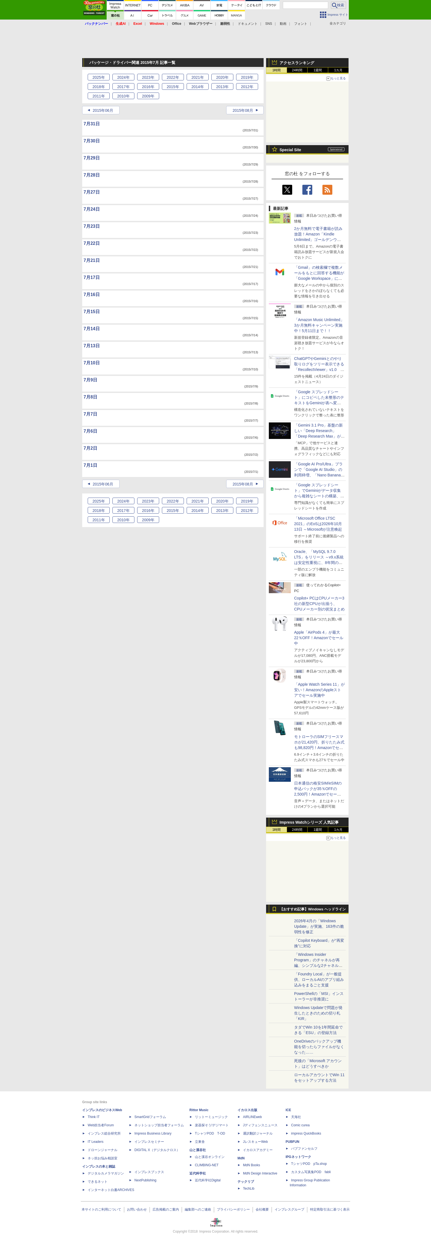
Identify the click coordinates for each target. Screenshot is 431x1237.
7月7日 (90, 414)
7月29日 (92, 158)
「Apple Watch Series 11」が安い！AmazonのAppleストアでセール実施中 (319, 690)
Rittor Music (198, 1110)
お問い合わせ (137, 1209)
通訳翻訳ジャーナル (258, 1133)
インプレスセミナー (149, 1142)
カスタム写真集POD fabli (311, 1172)
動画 (283, 24)
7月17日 (92, 277)
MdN (241, 1158)
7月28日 (92, 175)
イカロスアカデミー (258, 1150)
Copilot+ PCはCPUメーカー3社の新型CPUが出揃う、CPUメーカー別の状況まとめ (319, 603)
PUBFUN (292, 1142)
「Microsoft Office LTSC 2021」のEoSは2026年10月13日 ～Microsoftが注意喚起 (318, 523)
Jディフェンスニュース (260, 1125)
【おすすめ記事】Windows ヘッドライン (313, 909)
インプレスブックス (149, 1172)
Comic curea (300, 1125)
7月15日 (92, 311)
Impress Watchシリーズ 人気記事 (309, 822)
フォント (300, 24)
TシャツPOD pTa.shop (309, 1164)
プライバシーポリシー (233, 1209)
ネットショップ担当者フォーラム (159, 1125)
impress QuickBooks (306, 1133)
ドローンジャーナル (102, 1150)
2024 (123, 77)
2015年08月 (243, 110)
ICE (288, 1110)
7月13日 (92, 345)
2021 (197, 77)
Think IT (94, 1117)
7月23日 (92, 226)
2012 (247, 87)
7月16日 (92, 294)
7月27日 (92, 192)
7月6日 (90, 431)
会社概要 (262, 1209)
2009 (148, 96)
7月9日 (90, 380)
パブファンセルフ (304, 1149)
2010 (123, 96)
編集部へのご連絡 (198, 1209)
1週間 (318, 70)
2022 (173, 77)
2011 (98, 96)
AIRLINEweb (252, 1117)
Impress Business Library (153, 1133)
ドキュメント (248, 24)
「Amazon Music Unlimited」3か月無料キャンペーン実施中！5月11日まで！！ (319, 325)
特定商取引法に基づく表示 (330, 1209)
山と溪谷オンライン (210, 1157)
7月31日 (92, 123)
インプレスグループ (289, 1209)
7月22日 (92, 243)
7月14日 (92, 328)
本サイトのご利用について (101, 1209)
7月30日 (92, 141)
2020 (222, 77)
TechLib (248, 1188)
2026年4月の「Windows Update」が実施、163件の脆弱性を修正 (319, 926)
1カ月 (338, 70)
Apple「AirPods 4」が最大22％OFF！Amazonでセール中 (318, 637)
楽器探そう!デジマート (212, 1125)
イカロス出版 (247, 1110)
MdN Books (251, 1165)
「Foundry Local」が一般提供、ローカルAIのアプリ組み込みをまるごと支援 (319, 979)
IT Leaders (95, 1142)
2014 (197, 87)
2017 (123, 87)
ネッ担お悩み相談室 (102, 1158)
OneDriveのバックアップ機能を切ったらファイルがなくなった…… (319, 1046)
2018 (98, 87)
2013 (222, 87)
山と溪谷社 (197, 1150)
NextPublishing (145, 1180)
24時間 (297, 70)
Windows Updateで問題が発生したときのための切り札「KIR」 (318, 1013)
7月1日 (90, 465)
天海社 (296, 1117)
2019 (247, 77)
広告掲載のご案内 (166, 1209)
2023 (148, 77)
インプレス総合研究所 (104, 1133)
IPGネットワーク (298, 1157)
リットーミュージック (211, 1117)
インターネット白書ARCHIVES (111, 1190)
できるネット (97, 1182)
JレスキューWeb (255, 1142)
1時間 (276, 70)
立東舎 (200, 1142)
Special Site (290, 150)
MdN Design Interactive (260, 1173)
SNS (268, 24)
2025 (98, 77)
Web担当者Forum (101, 1125)
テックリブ (245, 1182)
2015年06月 (103, 110)
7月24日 (92, 209)
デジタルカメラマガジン (106, 1173)
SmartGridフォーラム (150, 1117)
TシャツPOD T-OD (210, 1133)
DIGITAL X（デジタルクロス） (157, 1150)
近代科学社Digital (207, 1180)
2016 (148, 87)
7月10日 (92, 362)
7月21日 (92, 260)
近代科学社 (197, 1173)
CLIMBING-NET (207, 1165)
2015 (173, 87)
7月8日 (90, 397)
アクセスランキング (297, 63)
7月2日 (90, 448)
